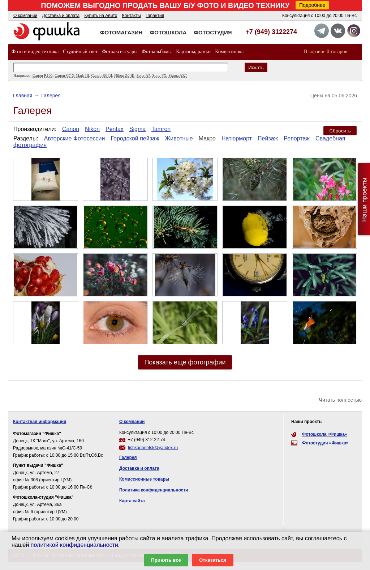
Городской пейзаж (135, 138)
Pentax (115, 129)
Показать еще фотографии (184, 362)
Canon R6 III (101, 75)
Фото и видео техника (35, 51)
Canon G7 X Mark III (72, 75)
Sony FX (159, 75)
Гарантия (155, 15)
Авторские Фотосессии (74, 138)
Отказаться (212, 560)
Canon (70, 129)
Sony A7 (143, 75)
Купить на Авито (100, 15)
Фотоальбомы (157, 51)
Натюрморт (236, 138)
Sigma (137, 129)
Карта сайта (132, 500)
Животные (179, 138)
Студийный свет (80, 51)
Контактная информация (39, 421)
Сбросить (339, 131)
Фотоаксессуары (119, 51)
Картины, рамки (193, 51)
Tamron (161, 129)
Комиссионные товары (144, 479)
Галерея (51, 95)
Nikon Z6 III (124, 75)
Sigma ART (177, 75)
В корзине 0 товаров (325, 51)
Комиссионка (229, 51)
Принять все (166, 560)
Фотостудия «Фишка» (325, 443)
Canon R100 (42, 75)
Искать (256, 67)
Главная (22, 95)
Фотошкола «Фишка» (324, 434)
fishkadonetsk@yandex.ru (153, 447)
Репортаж (297, 138)
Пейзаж (268, 138)
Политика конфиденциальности (153, 490)
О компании (25, 15)
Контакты (131, 15)
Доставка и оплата (61, 15)
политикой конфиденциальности (74, 545)
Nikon (92, 129)
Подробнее (312, 5)
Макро (207, 138)
